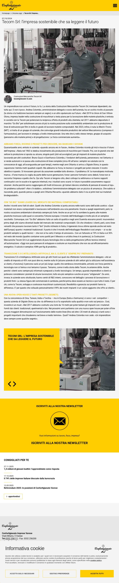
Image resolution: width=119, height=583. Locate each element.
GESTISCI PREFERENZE (59, 574)
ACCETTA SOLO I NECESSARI (22, 574)
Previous (9, 384)
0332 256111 (12, 538)
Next (14, 384)
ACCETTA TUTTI (97, 574)
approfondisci (14, 497)
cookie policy (96, 560)
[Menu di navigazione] (115, 5)
